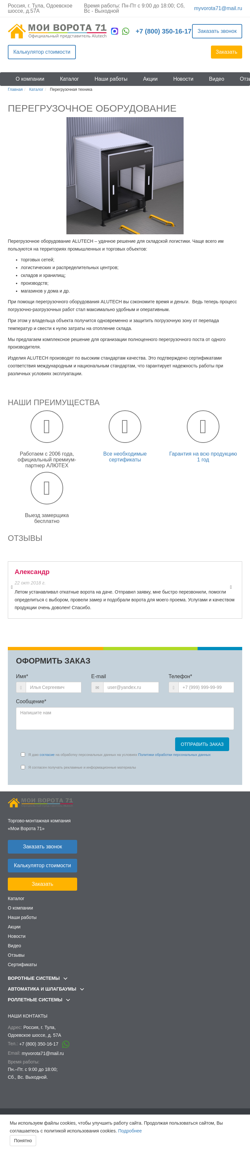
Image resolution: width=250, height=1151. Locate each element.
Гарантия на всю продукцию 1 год (203, 456)
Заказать (226, 52)
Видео (216, 79)
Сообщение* (31, 701)
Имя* (22, 676)
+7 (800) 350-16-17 (164, 31)
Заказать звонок (217, 31)
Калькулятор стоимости (41, 52)
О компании (30, 79)
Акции (150, 79)
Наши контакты (28, 1016)
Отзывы (16, 955)
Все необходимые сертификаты (124, 456)
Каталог (69, 79)
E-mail (98, 676)
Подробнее (130, 1130)
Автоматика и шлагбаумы (46, 989)
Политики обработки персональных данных (174, 755)
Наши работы (110, 79)
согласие (47, 755)
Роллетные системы (39, 999)
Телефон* (180, 676)
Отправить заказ (202, 744)
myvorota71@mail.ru (218, 8)
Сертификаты (22, 964)
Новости (183, 79)
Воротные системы (37, 978)
